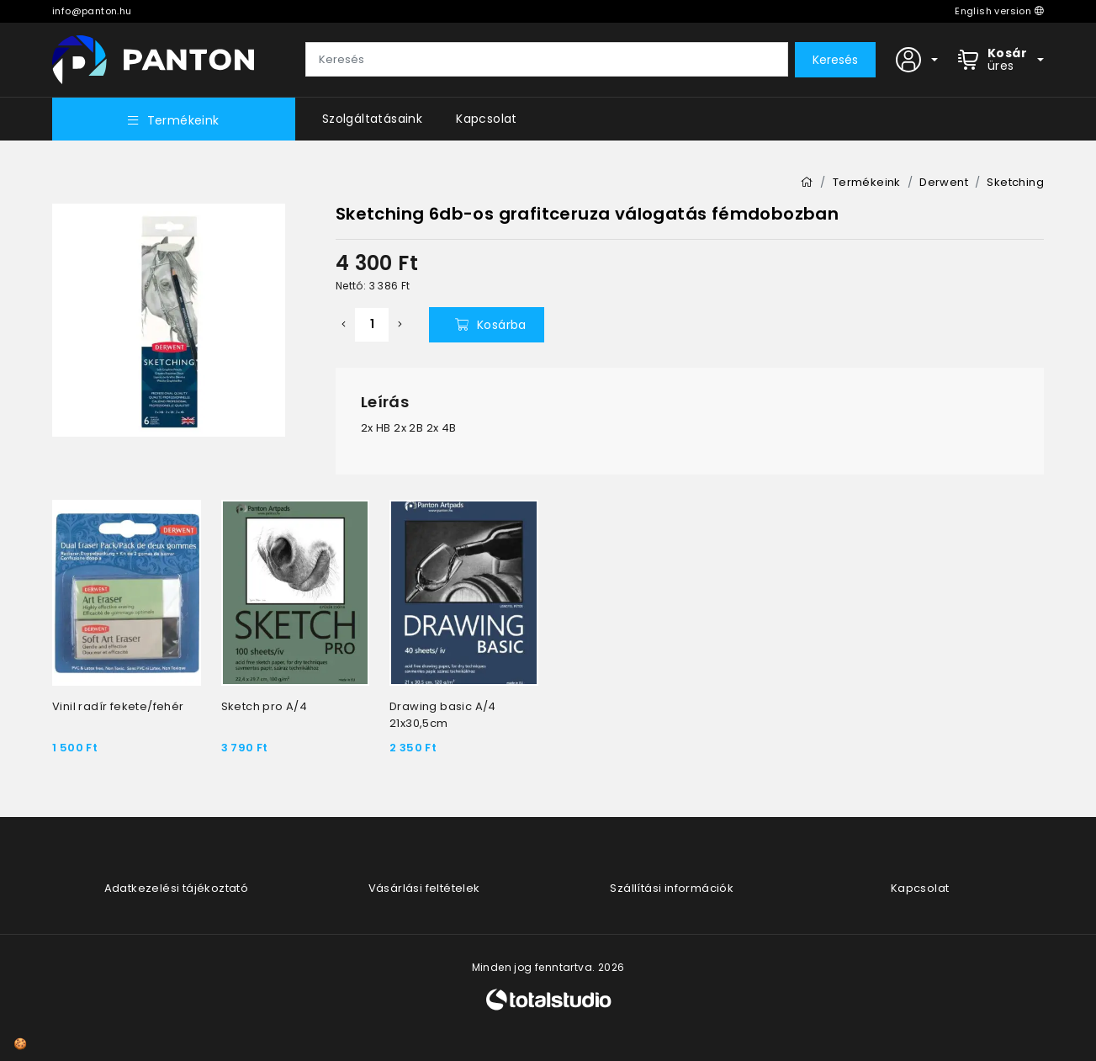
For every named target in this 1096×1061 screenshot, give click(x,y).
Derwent (943, 182)
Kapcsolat (486, 118)
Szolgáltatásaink (372, 118)
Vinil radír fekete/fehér (118, 706)
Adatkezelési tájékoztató (176, 888)
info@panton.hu (92, 11)
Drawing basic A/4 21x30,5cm (442, 714)
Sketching (1015, 182)
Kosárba (491, 324)
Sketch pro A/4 (264, 706)
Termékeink (173, 120)
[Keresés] (546, 59)
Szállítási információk (671, 888)
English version (999, 11)
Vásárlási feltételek (424, 888)
